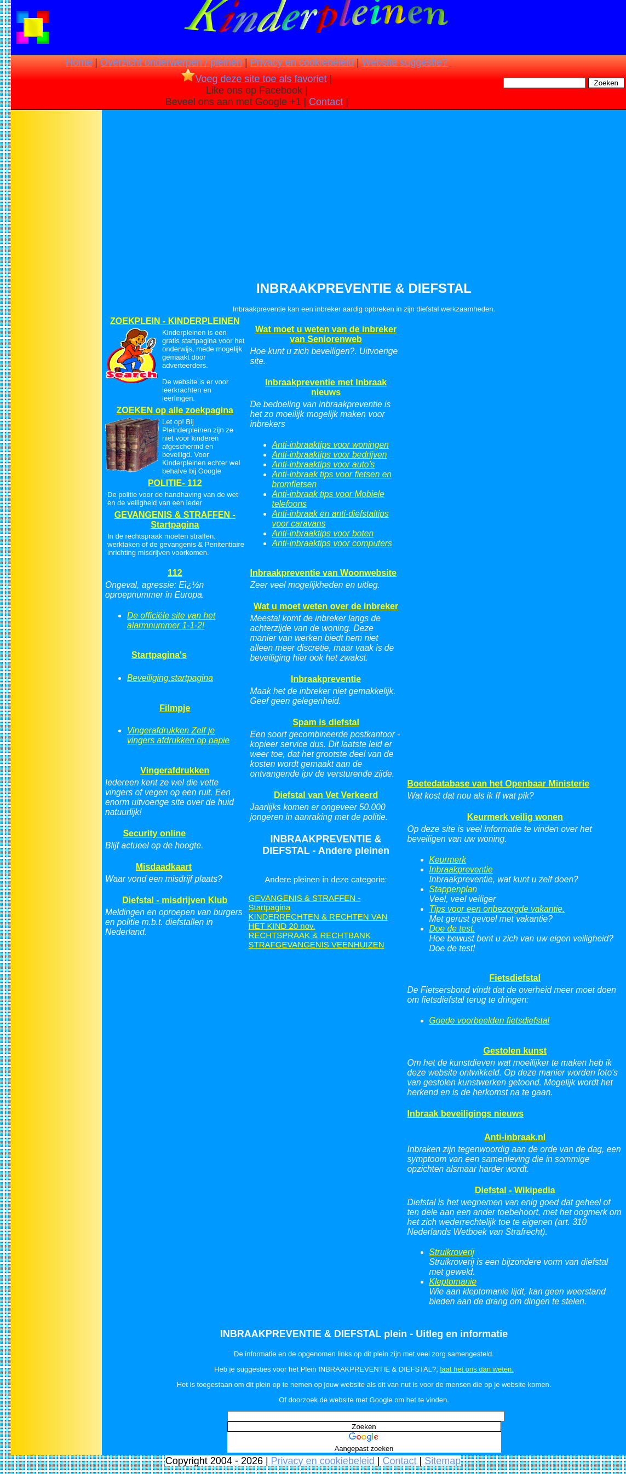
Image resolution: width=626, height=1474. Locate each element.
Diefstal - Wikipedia (515, 1190)
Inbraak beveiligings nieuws (465, 1113)
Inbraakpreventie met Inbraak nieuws (326, 387)
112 (175, 572)
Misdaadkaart (164, 866)
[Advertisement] (56, 284)
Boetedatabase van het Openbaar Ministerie (498, 783)
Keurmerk (448, 859)
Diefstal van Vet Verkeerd (326, 795)
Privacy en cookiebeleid (302, 62)
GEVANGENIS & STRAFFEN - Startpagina (175, 519)
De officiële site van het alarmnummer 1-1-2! (171, 620)
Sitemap (442, 1460)
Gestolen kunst (515, 1050)
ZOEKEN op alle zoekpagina (175, 410)
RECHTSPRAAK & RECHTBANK (310, 935)
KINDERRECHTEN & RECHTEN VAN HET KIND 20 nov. (318, 921)
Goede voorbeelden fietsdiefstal (489, 1020)
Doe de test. (452, 928)
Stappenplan (453, 889)
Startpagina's (159, 655)
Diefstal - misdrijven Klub (174, 900)
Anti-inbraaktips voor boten (323, 533)
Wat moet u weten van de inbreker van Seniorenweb (326, 334)
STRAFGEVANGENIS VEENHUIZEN (316, 944)
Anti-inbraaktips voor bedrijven (329, 454)
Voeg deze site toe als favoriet (253, 78)
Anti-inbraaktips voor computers (332, 543)
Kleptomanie (453, 1281)
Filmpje (174, 708)
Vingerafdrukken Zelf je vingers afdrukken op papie (178, 735)
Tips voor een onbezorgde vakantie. (497, 909)
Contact (326, 101)
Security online (154, 833)
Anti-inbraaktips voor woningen (330, 444)
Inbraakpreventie (326, 679)
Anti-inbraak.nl (514, 1137)
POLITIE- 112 (175, 483)
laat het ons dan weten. (476, 1369)
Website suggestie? (405, 62)
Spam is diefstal (325, 722)
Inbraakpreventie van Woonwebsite (323, 572)
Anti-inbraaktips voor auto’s (323, 464)
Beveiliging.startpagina (170, 678)
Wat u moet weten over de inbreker (326, 606)
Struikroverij (451, 1252)
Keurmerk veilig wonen (515, 817)
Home (79, 62)
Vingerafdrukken (174, 770)
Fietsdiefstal (515, 977)
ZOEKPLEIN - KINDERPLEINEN (174, 321)
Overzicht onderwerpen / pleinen (171, 62)
